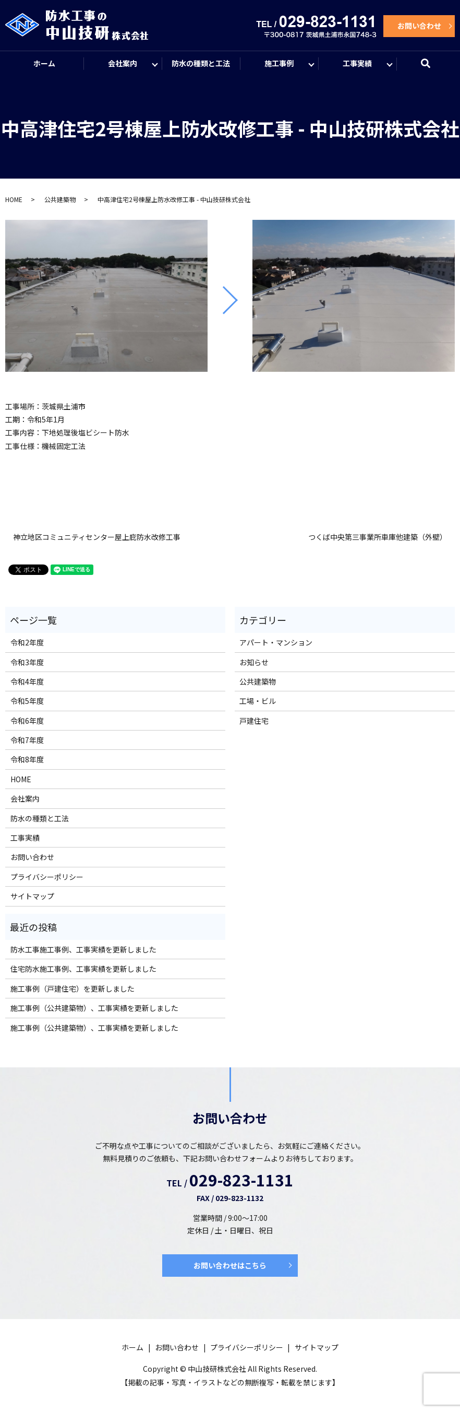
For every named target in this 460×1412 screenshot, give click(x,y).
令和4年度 (27, 681)
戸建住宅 (254, 720)
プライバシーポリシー (46, 877)
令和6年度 (27, 720)
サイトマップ (32, 896)
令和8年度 (27, 759)
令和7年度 (27, 740)
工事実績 (357, 63)
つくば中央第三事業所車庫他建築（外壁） (377, 537)
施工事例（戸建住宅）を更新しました (72, 988)
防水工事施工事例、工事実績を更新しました (83, 949)
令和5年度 (27, 701)
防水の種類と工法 (201, 63)
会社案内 (122, 63)
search (432, 68)
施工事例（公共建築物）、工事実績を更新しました (94, 1008)
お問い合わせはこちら (230, 1265)
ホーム (44, 63)
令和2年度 (27, 642)
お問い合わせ (419, 25)
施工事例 (279, 63)
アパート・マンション (275, 642)
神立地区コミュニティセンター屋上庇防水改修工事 (96, 537)
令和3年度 (27, 662)
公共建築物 (60, 199)
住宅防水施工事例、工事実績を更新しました (83, 968)
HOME (13, 199)
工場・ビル (257, 701)
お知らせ (254, 662)
